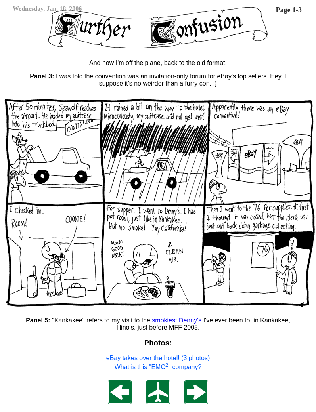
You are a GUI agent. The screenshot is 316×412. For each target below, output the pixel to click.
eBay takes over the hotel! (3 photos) (158, 358)
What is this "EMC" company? (158, 367)
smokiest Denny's (176, 320)
